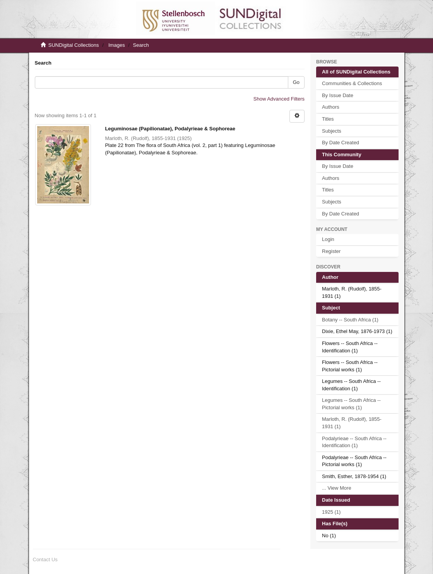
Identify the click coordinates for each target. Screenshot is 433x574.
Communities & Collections (352, 83)
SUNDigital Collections (73, 45)
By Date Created (340, 142)
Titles (328, 119)
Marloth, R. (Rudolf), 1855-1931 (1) (352, 422)
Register (331, 251)
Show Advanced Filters (279, 99)
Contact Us (45, 559)
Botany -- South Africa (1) (350, 320)
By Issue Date (337, 95)
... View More (336, 488)
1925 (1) (331, 512)
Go (296, 82)
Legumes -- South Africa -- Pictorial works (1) (351, 403)
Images (116, 45)
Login (328, 239)
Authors (330, 107)
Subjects (331, 131)
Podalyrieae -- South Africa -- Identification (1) (354, 442)
